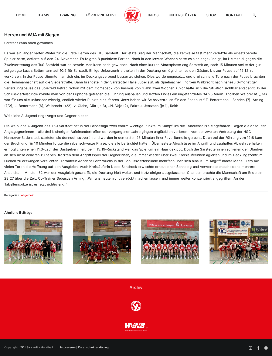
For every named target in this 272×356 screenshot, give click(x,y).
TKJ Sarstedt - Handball (36, 347)
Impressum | (69, 347)
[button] (254, 15)
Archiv (136, 287)
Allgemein (27, 195)
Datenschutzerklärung (93, 347)
